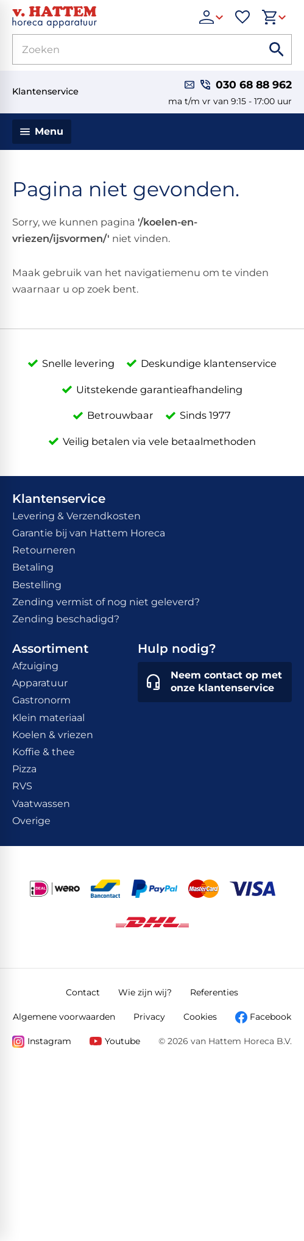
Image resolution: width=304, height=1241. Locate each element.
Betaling (33, 567)
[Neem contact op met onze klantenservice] (215, 682)
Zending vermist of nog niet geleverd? (106, 602)
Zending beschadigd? (65, 619)
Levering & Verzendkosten (76, 516)
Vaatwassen (41, 803)
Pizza (24, 769)
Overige (31, 821)
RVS (22, 786)
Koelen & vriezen (52, 735)
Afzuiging (35, 666)
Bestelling (37, 585)
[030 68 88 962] (246, 85)
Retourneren (44, 550)
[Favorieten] (242, 17)
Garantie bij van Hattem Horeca (88, 533)
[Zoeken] (124, 49)
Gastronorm (41, 700)
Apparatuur (40, 683)
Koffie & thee (43, 752)
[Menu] (41, 131)
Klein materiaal (48, 718)
